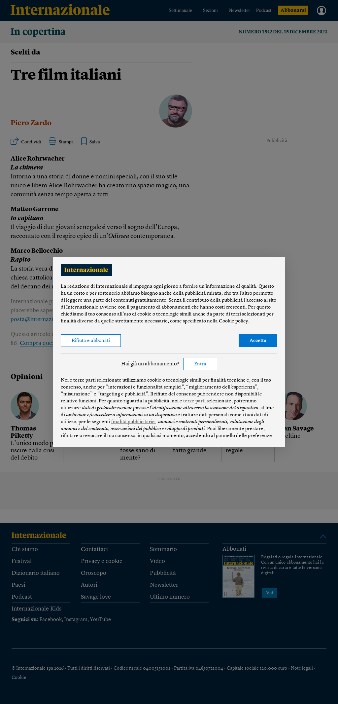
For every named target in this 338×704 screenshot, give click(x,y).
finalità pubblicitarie (133, 422)
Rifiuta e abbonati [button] (91, 340)
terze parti (195, 401)
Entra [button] (200, 364)
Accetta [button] (258, 340)
